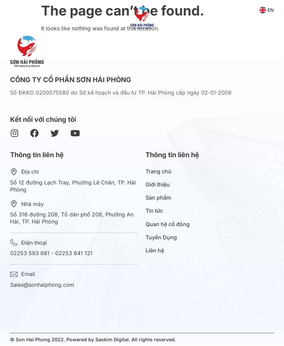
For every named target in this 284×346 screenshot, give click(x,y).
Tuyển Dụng (161, 237)
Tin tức (156, 211)
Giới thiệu (159, 184)
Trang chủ (158, 171)
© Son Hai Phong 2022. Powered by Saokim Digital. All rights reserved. (93, 339)
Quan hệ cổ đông (169, 224)
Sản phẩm (160, 198)
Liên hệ (155, 250)
